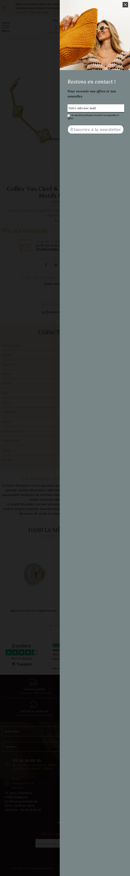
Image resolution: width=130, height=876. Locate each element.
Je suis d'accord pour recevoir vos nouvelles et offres (93, 115)
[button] (125, 4)
